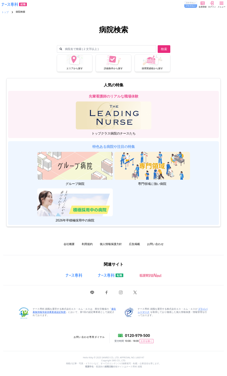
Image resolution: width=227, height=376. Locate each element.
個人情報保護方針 (111, 244)
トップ (5, 12)
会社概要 (69, 244)
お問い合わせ (155, 244)
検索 (164, 49)
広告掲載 (134, 244)
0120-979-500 (137, 335)
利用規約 (87, 244)
